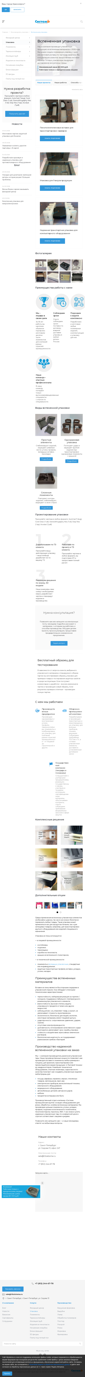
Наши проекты (43, 83)
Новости (5, 1311)
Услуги (33, 1303)
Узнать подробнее (52, 138)
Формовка (61, 1331)
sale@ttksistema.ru (47, 1156)
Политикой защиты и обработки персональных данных (49, 1364)
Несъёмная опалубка (38, 1328)
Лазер (59, 1315)
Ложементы (35, 1315)
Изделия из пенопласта (39, 1325)
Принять (7, 1373)
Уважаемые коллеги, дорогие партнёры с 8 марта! (14, 147)
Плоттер (60, 1321)
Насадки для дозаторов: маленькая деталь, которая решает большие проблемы (16, 177)
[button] (57, 912)
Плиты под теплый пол (39, 1338)
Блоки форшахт (36, 1331)
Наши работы (61, 83)
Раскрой (60, 1325)
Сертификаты (7, 1318)
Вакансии (6, 1315)
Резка (59, 1328)
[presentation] (39, 907)
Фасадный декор (37, 1308)
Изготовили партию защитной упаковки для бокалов (14, 135)
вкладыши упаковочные (58, 964)
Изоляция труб (36, 1321)
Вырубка (61, 1311)
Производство (64, 1303)
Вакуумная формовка (66, 1308)
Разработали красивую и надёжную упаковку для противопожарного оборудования (16, 160)
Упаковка (34, 1311)
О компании (8, 1303)
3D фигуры (34, 1334)
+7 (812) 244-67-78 (46, 1164)
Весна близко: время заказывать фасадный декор (15, 190)
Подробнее (46, 459)
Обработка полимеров (66, 1318)
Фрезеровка (62, 1334)
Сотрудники (7, 1321)
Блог (4, 1308)
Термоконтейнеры (37, 1318)
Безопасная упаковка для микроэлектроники (12, 202)
